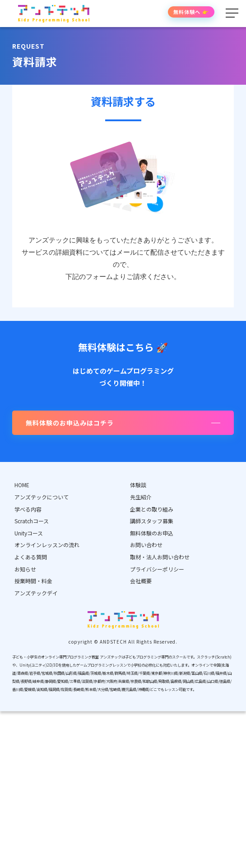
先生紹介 (141, 497)
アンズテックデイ (36, 593)
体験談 (138, 485)
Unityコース (28, 533)
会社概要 (141, 581)
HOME (21, 485)
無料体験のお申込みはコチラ (70, 422)
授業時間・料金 (33, 581)
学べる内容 (28, 509)
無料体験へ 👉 (191, 11)
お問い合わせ (146, 544)
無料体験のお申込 (151, 533)
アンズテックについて (41, 497)
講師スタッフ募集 (151, 521)
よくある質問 (30, 557)
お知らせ (25, 569)
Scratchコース (31, 521)
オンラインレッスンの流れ (46, 544)
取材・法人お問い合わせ (160, 557)
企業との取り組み (151, 509)
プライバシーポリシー (157, 569)
